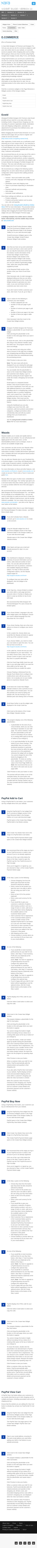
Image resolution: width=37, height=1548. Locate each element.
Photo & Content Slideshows (20, 24)
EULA (24, 1529)
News (21, 1523)
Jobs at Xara (29, 1525)
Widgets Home (6, 24)
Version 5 (14, 18)
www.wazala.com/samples (9, 502)
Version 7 (23, 15)
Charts (32, 24)
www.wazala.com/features (9, 471)
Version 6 (4, 18)
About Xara (5, 1523)
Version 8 (14, 15)
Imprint (16, 1527)
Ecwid (4, 95)
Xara (5, 3)
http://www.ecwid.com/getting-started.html (14, 138)
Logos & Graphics (7, 1525)
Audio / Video (21, 28)
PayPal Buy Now (7, 103)
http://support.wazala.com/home (16, 575)
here (6, 475)
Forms (4, 28)
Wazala (5, 98)
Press (14, 1523)
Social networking (7, 31)
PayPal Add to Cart (8, 100)
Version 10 (20, 12)
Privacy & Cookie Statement (11, 1529)
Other (15, 31)
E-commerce (11, 28)
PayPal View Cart (7, 106)
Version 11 (10, 12)
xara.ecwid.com (8, 220)
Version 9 (4, 15)
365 (2, 12)
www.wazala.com (28, 471)
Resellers (19, 1525)
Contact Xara (6, 1527)
